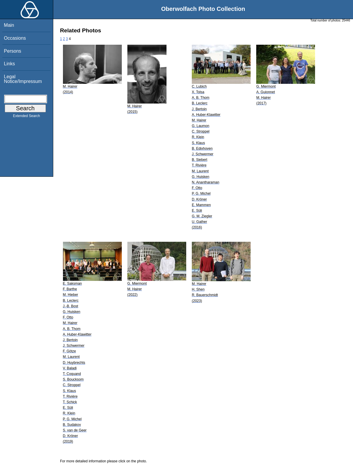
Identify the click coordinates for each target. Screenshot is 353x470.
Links (9, 63)
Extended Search (26, 117)
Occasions (15, 38)
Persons (12, 51)
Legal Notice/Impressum (23, 79)
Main (9, 25)
